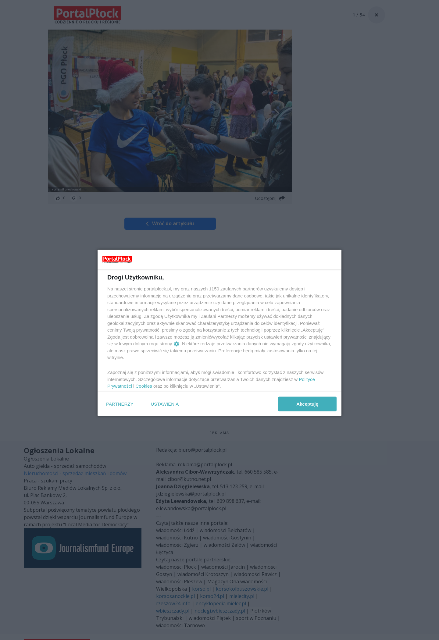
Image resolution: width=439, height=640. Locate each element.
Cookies (144, 386)
